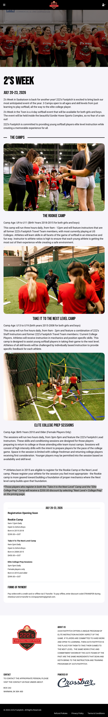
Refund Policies (60, 713)
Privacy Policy (77, 713)
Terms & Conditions (96, 713)
